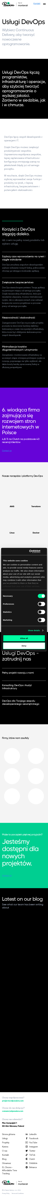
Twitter (30, 1150)
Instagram (31, 1146)
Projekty (5, 1143)
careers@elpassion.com (12, 1111)
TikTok (30, 1155)
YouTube (31, 1142)
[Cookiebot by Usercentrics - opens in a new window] (30, 551)
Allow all (24, 638)
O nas (4, 1151)
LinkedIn (31, 1134)
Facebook (31, 1138)
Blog (4, 1159)
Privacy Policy (5, 1193)
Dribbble (31, 1163)
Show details (34, 630)
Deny (24, 646)
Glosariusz (6, 1163)
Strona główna (8, 1134)
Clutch (30, 1159)
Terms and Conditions (18, 1193)
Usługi (5, 1139)
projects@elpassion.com (13, 1101)
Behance (31, 1167)
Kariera (5, 1147)
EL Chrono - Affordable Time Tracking (9, 1170)
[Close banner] (44, 551)
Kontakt (5, 1155)
